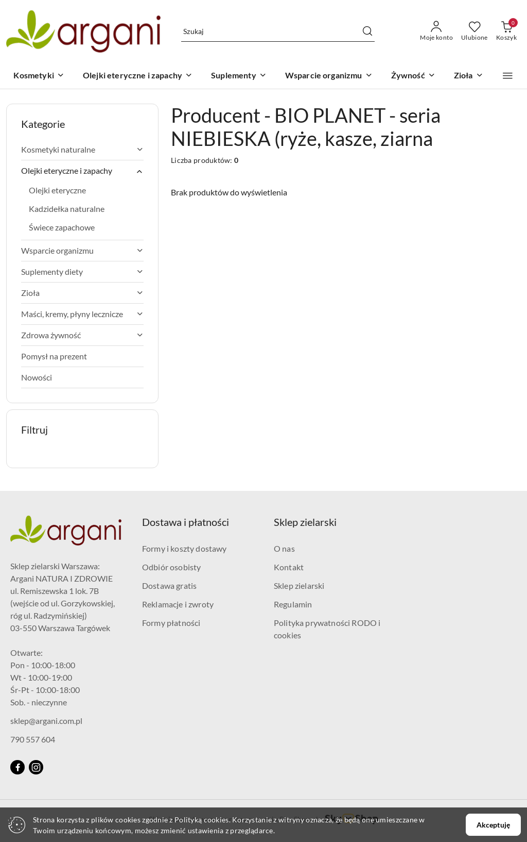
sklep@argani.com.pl (46, 720)
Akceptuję (493, 824)
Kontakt (289, 567)
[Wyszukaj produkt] (278, 31)
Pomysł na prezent (54, 356)
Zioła (82, 293)
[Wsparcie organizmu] (329, 76)
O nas (284, 548)
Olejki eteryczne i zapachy (82, 171)
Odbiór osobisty (171, 567)
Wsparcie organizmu (82, 250)
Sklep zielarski (299, 585)
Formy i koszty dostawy (184, 548)
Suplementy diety (82, 271)
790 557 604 (32, 739)
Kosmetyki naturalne (82, 149)
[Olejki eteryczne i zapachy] (138, 76)
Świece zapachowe (62, 227)
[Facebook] (17, 767)
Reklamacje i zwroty (178, 604)
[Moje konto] (436, 31)
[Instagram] (36, 767)
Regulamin (293, 604)
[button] (508, 75)
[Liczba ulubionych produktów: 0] (474, 31)
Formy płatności (171, 623)
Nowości (36, 377)
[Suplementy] (239, 76)
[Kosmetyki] (38, 76)
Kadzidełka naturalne (66, 208)
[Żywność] (413, 76)
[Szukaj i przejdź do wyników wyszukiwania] (367, 31)
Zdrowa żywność (82, 335)
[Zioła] (468, 76)
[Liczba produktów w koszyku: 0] (506, 31)
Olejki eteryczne (57, 190)
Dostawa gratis (169, 585)
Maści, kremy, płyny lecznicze (82, 314)
